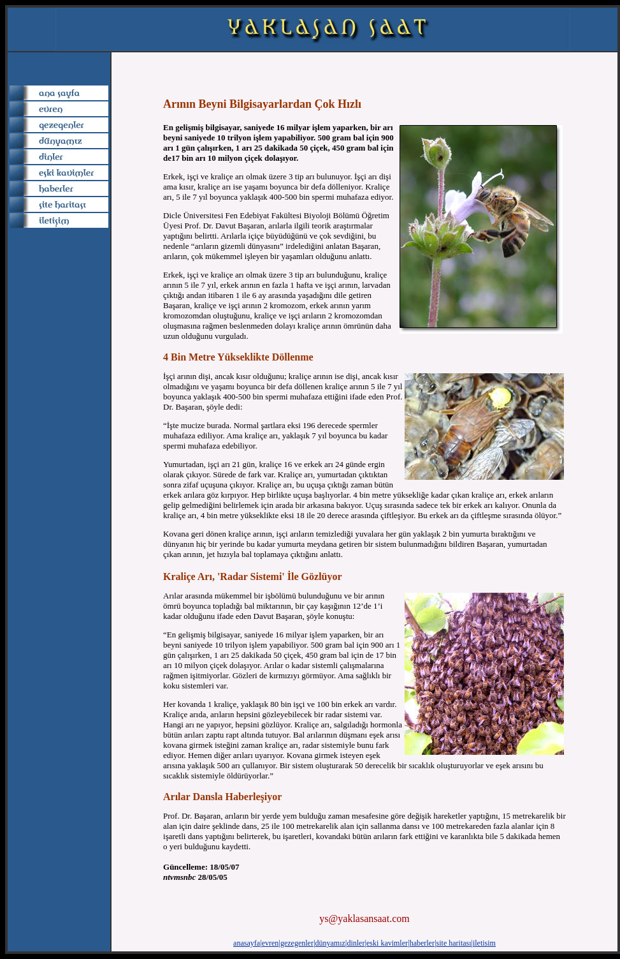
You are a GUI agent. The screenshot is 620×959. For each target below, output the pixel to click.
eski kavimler (387, 943)
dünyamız (330, 943)
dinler (355, 943)
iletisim (484, 943)
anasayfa (246, 943)
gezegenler (297, 943)
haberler (422, 943)
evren (270, 943)
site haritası (454, 943)
